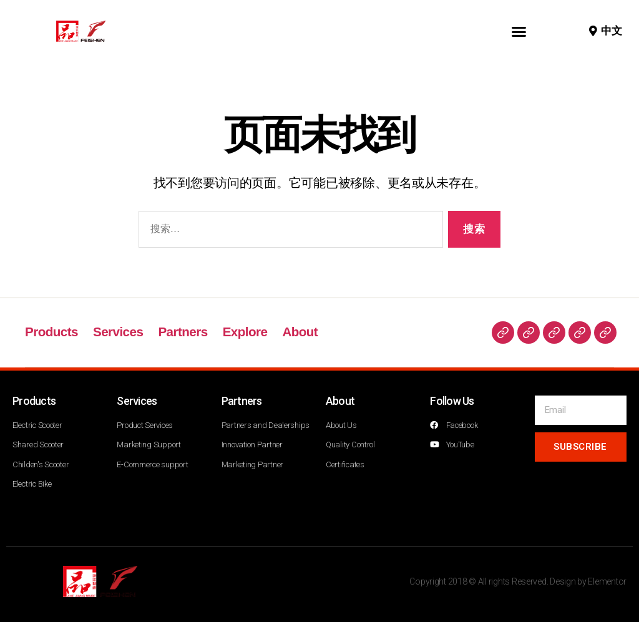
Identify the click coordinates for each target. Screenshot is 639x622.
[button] (518, 31)
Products (52, 331)
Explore (248, 331)
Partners (185, 331)
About (304, 331)
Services (119, 331)
